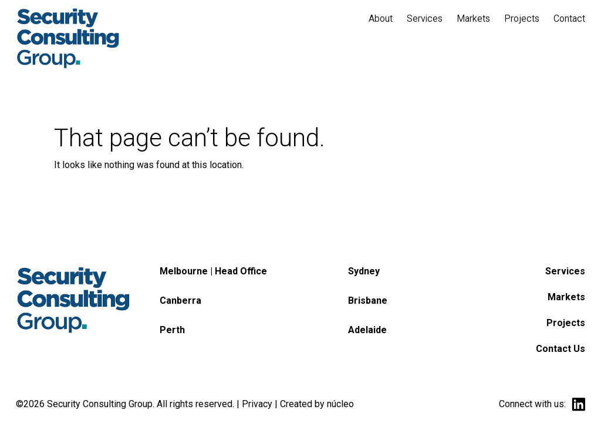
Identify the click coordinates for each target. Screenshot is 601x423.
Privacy (257, 403)
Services (565, 271)
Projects (565, 322)
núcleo (340, 403)
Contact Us (560, 348)
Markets (566, 297)
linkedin (578, 404)
